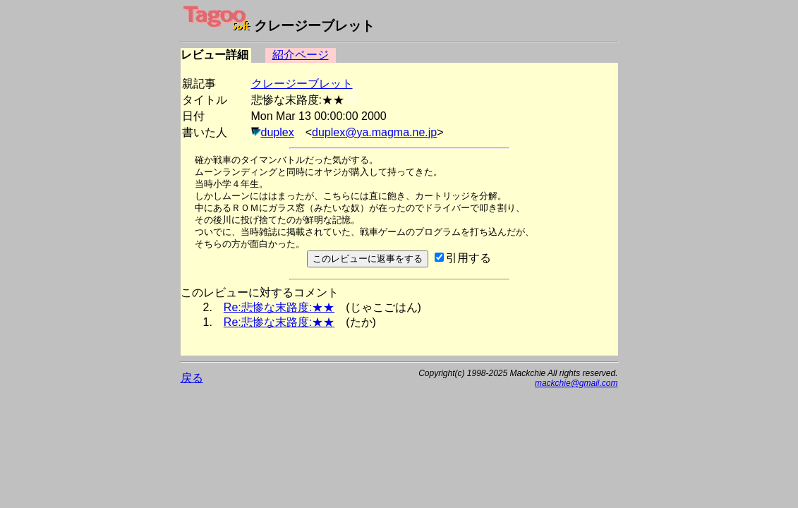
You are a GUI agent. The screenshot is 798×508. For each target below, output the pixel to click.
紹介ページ (300, 55)
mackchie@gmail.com (576, 383)
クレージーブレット (302, 84)
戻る (192, 378)
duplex (277, 132)
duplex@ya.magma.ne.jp (374, 132)
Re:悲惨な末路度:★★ (279, 307)
